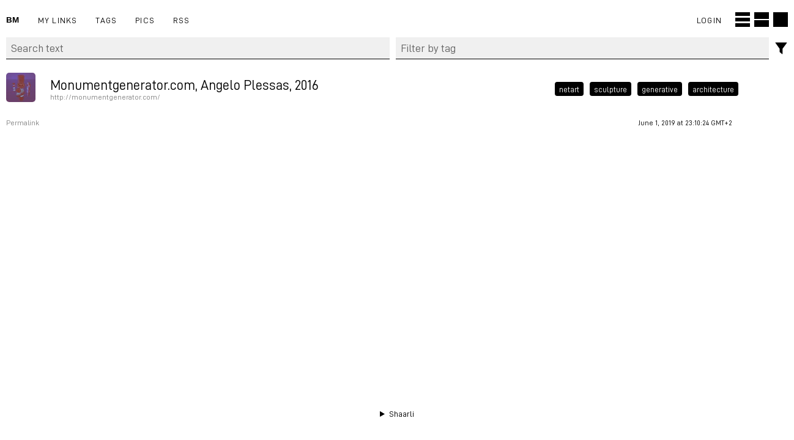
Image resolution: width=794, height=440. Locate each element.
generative (660, 89)
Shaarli (401, 414)
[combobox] (583, 48)
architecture (713, 89)
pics (145, 20)
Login (709, 20)
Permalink (22, 123)
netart (569, 89)
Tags (106, 20)
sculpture (610, 89)
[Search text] (198, 48)
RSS (181, 20)
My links (58, 20)
